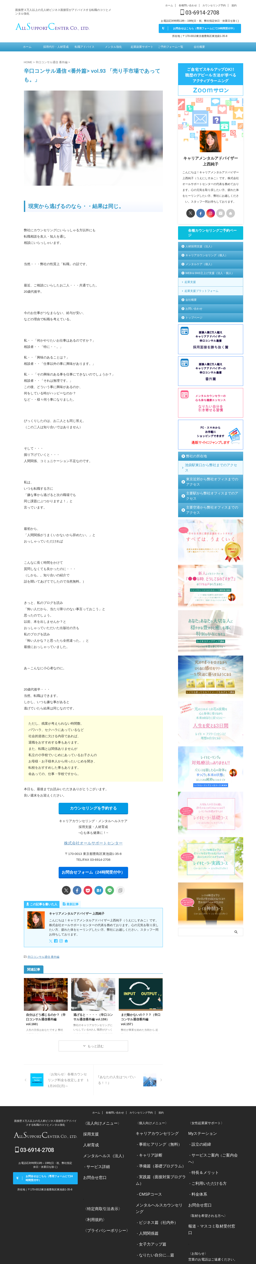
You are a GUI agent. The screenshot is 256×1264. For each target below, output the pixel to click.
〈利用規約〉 (93, 1212)
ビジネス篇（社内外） (155, 1202)
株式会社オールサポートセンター (93, 842)
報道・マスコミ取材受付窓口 (209, 1212)
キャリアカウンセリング (154, 1130)
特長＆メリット (203, 1161)
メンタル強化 (113, 46)
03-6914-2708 (199, 13)
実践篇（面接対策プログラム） (162, 1171)
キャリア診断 (149, 1151)
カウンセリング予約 (214, 5)
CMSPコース (148, 1181)
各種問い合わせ (188, 5)
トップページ (193, 318)
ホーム (169, 5)
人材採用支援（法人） (199, 247)
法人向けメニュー (99, 1120)
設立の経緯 (200, 1141)
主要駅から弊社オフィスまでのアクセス (210, 483)
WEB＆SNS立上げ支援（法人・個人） (209, 274)
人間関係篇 (147, 1212)
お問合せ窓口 (93, 1171)
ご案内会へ (226, 1151)
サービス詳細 (96, 1161)
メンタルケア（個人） (199, 265)
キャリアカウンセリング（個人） (206, 256)
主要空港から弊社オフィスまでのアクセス (212, 492)
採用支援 (89, 1130)
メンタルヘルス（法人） (101, 1151)
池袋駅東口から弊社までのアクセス (207, 466)
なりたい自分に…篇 (153, 1232)
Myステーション (200, 1130)
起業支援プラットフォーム (201, 291)
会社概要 (199, 46)
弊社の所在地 (193, 457)
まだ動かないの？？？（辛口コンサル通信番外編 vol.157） (140, 1016)
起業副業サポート (142, 46)
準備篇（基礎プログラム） (158, 1161)
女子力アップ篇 (150, 1222)
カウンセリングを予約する (93, 808)
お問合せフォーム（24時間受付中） (93, 870)
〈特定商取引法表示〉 (99, 1202)
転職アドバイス (84, 46)
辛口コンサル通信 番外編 (43, 954)
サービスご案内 (203, 1151)
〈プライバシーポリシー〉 (102, 1222)
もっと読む (96, 1043)
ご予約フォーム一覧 (170, 46)
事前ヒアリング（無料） (157, 1141)
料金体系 (198, 1181)
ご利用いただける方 (206, 1171)
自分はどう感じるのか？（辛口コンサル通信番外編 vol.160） (46, 1016)
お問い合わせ (193, 309)
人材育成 (89, 1141)
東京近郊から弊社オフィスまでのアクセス (212, 474)
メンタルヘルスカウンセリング (158, 1192)
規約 (234, 5)
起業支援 (190, 282)
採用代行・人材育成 (56, 46)
